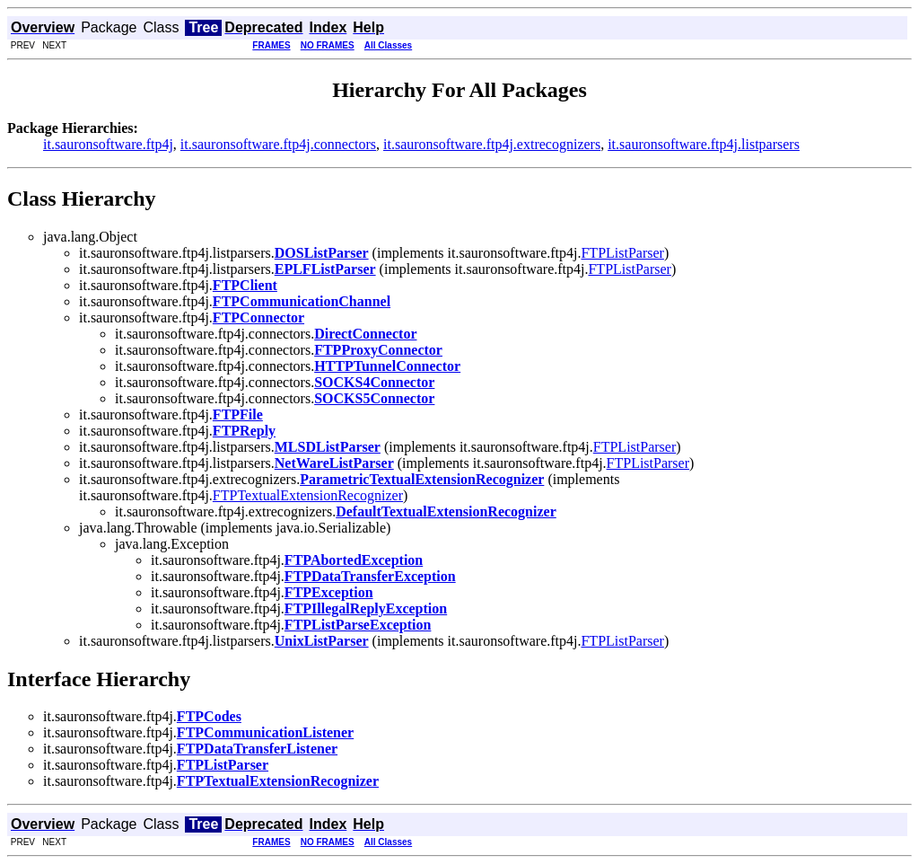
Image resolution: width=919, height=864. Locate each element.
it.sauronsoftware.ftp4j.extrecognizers (491, 144)
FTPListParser (622, 252)
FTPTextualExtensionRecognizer (308, 495)
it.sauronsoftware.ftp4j (108, 144)
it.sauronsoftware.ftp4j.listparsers (704, 144)
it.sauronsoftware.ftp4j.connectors (278, 144)
